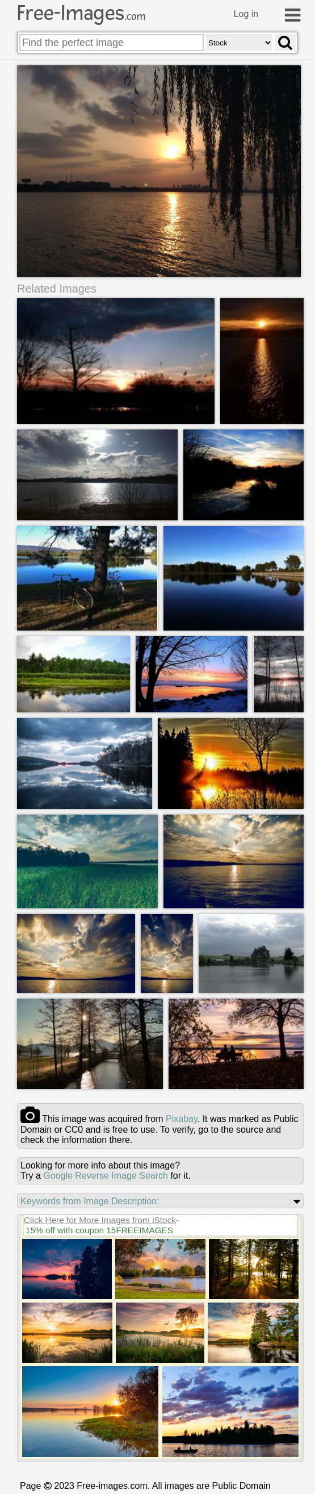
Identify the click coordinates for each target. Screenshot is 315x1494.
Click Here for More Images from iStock (100, 1220)
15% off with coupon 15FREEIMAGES (99, 1230)
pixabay (182, 1119)
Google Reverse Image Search (105, 1175)
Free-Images (81, 13)
